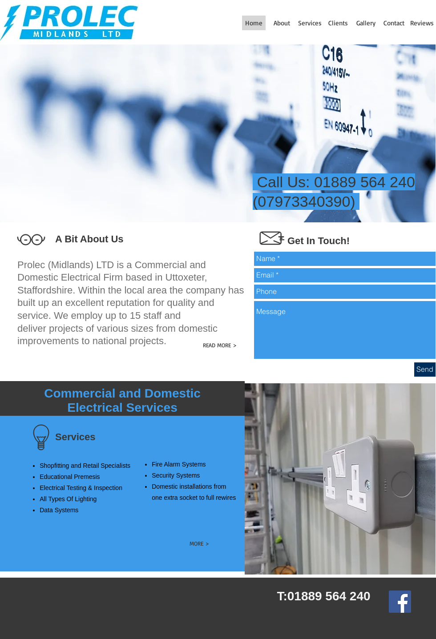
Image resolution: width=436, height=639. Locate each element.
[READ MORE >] (219, 345)
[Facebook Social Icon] (400, 602)
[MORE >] (199, 544)
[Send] (425, 369)
